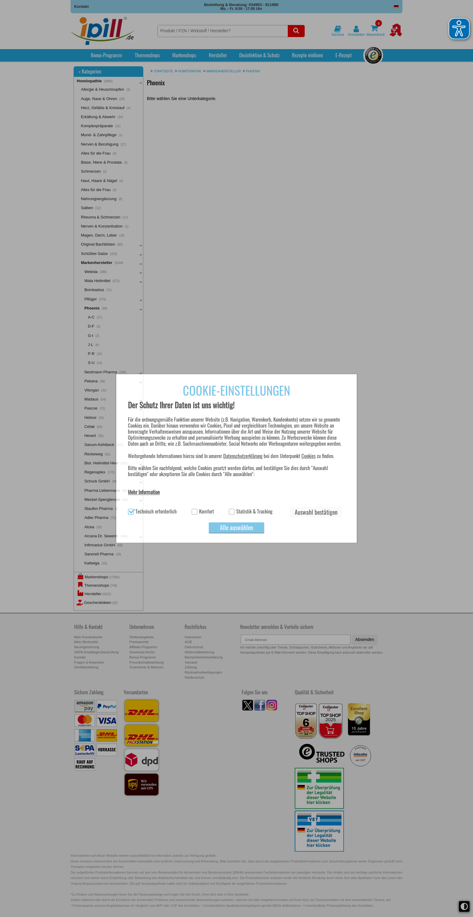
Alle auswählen (236, 527)
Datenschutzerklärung (242, 456)
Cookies (308, 456)
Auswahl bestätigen (316, 512)
